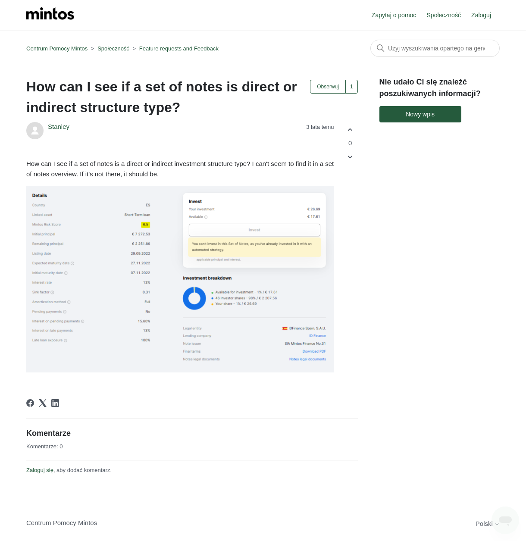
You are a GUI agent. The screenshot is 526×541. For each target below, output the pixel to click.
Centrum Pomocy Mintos (57, 48)
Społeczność (444, 15)
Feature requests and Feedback (179, 48)
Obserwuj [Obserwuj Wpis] (328, 87)
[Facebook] (30, 403)
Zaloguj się (39, 470)
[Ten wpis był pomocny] (350, 129)
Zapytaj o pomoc (394, 15)
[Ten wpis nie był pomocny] (350, 157)
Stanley (58, 126)
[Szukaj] (435, 48)
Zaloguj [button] (481, 15)
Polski (488, 523)
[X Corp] (43, 403)
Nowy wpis (420, 114)
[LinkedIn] (55, 403)
